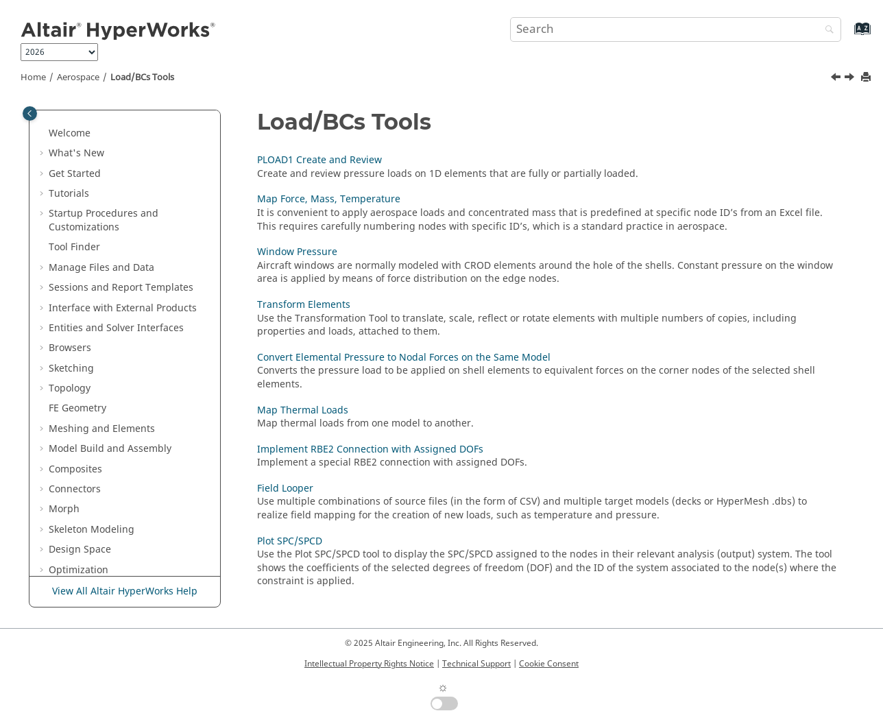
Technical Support (476, 664)
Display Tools (88, 566)
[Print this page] (867, 78)
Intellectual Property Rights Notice (369, 664)
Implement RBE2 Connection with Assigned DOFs (133, 459)
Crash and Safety (88, 204)
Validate (67, 123)
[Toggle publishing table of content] (30, 113)
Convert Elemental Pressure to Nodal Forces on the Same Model (137, 398)
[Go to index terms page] (847, 35)
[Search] (826, 30)
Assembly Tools (93, 264)
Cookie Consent (549, 664)
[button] (43, 123)
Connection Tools (97, 526)
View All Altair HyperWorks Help (124, 591)
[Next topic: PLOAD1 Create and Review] (850, 79)
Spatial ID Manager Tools (116, 547)
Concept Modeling (91, 184)
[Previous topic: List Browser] (837, 79)
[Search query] (675, 29)
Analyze (66, 143)
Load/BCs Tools (142, 77)
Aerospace (78, 77)
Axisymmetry (78, 163)
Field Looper (96, 486)
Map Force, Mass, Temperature (139, 324)
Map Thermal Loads (113, 432)
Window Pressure (108, 345)
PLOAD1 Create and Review (130, 305)
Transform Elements (114, 365)
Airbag (64, 224)
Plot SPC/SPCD (100, 506)
